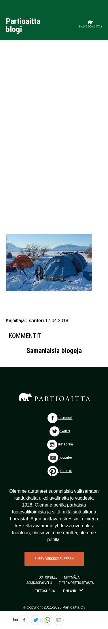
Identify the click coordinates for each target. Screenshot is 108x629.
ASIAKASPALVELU (39, 583)
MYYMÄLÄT (72, 577)
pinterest (60, 471)
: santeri (35, 320)
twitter (59, 431)
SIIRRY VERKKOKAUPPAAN (54, 558)
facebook (60, 417)
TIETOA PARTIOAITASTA (76, 583)
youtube (60, 457)
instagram (60, 444)
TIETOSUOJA (45, 591)
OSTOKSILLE (48, 577)
